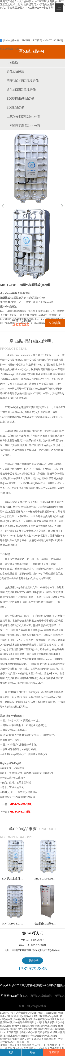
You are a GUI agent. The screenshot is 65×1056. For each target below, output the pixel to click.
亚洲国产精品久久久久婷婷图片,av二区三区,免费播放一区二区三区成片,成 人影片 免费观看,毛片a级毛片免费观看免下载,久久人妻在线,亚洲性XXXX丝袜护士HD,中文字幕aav (32, 4)
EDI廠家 (26, 40)
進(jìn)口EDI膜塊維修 (21, 89)
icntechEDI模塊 (8, 1032)
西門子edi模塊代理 (24, 1026)
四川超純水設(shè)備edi (18, 1016)
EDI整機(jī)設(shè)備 (20, 98)
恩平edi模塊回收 (26, 1029)
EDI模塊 (37, 40)
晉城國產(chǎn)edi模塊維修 (30, 1032)
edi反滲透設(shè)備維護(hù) (34, 1019)
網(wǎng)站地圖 (36, 1005)
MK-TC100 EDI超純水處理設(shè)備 (23, 923)
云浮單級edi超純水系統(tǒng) (42, 1036)
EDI (27, 16)
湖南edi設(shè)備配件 (13, 1022)
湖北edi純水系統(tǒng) (46, 1026)
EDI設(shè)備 (15, 107)
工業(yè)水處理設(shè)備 (23, 116)
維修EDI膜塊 (15, 71)
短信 (32, 1052)
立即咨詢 (55, 323)
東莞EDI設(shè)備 (41, 995)
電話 (10, 1052)
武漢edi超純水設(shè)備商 (29, 1013)
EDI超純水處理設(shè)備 (23, 125)
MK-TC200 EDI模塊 (21, 804)
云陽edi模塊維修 (53, 1032)
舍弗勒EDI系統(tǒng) (42, 1016)
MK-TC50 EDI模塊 (20, 811)
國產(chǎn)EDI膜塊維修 (23, 80)
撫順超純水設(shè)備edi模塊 (50, 1029)
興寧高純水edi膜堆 (35, 1022)
